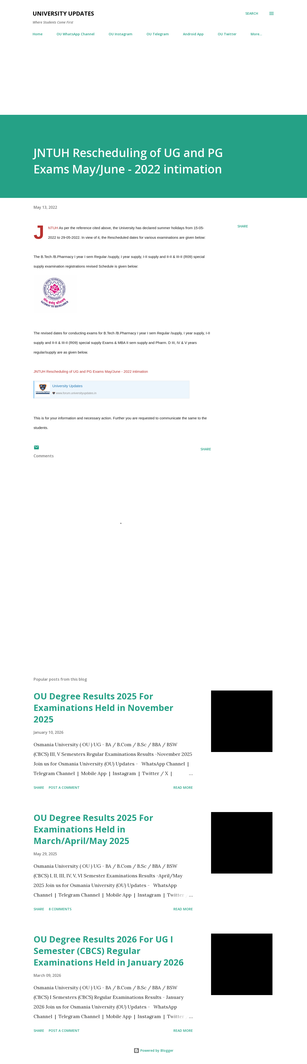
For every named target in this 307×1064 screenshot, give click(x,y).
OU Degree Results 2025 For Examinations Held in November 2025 (103, 707)
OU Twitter (227, 34)
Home (37, 34)
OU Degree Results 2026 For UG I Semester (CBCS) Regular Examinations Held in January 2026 (109, 950)
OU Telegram (158, 34)
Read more (183, 787)
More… (256, 34)
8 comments (60, 909)
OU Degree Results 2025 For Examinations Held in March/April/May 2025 (93, 829)
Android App (193, 34)
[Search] (251, 13)
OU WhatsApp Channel (75, 34)
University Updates (63, 13)
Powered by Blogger (153, 1050)
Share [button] (242, 226)
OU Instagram (120, 34)
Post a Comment (64, 787)
